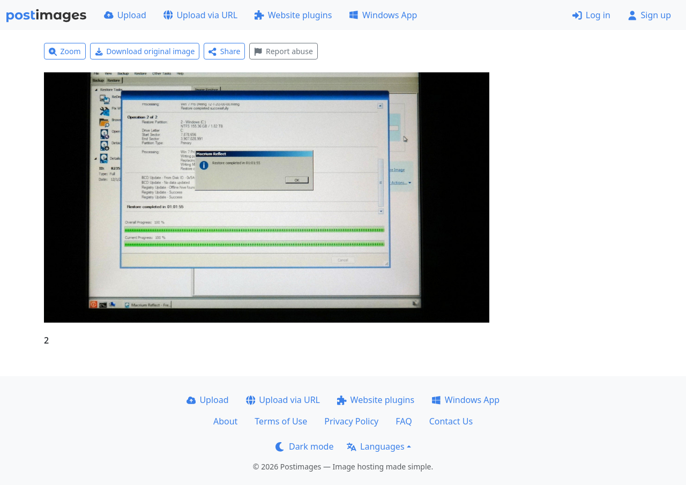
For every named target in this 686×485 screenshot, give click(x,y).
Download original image (145, 51)
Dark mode (304, 446)
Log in (591, 15)
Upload (125, 15)
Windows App (383, 15)
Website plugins (293, 15)
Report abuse (283, 51)
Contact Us (451, 421)
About (225, 421)
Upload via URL (200, 15)
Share (224, 51)
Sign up (649, 15)
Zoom (65, 51)
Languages (375, 446)
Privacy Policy (351, 421)
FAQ (404, 421)
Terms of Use (281, 421)
